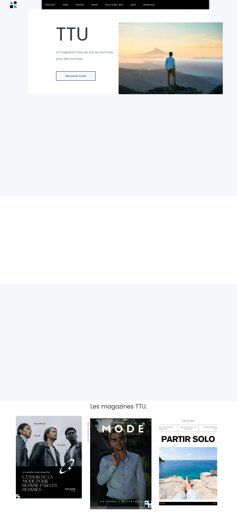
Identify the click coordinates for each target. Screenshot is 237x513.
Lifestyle (79, 4)
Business (50, 4)
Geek (65, 4)
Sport (133, 4)
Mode (94, 4)
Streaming (148, 4)
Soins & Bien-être (114, 4)
